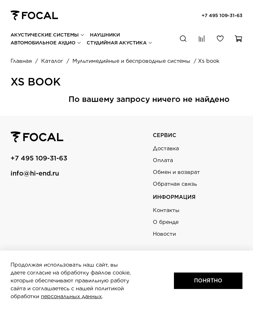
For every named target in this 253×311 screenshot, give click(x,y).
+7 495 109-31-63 (222, 15)
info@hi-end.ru (35, 173)
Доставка (166, 148)
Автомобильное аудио (46, 42)
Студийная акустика (120, 42)
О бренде (166, 222)
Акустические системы (48, 34)
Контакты (166, 210)
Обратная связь (175, 184)
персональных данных (71, 296)
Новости (164, 234)
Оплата (163, 160)
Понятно (208, 280)
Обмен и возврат (176, 172)
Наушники (105, 34)
